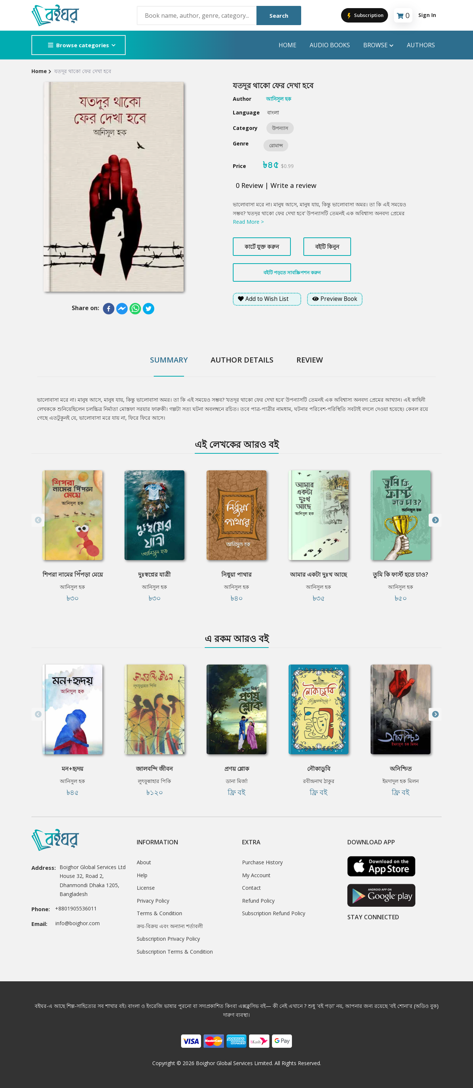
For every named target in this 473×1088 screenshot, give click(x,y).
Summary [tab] (169, 360)
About (144, 862)
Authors (421, 45)
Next (435, 520)
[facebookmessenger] (122, 309)
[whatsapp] (135, 309)
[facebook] (109, 309)
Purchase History (262, 862)
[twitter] (148, 309)
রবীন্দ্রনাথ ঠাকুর (318, 781)
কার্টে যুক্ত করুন (262, 246)
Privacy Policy (153, 900)
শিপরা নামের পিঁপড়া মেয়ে (72, 574)
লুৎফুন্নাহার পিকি (154, 781)
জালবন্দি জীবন (154, 769)
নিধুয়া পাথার (236, 574)
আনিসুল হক (72, 586)
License (146, 887)
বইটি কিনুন (327, 246)
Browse (378, 45)
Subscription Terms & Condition (175, 951)
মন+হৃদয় (72, 769)
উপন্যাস (280, 128)
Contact (251, 887)
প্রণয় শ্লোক (236, 769)
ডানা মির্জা (237, 781)
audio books (330, 45)
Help (142, 875)
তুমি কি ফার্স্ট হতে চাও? (400, 574)
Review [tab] (309, 360)
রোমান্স (276, 145)
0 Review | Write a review (276, 185)
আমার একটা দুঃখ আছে (318, 574)
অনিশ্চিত (401, 769)
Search (278, 15)
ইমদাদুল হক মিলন (400, 781)
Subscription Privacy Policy (168, 938)
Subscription (365, 16)
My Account (256, 875)
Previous (37, 520)
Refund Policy (258, 900)
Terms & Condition (159, 913)
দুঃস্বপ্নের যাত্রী (154, 574)
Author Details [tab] (242, 360)
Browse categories (78, 45)
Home (287, 45)
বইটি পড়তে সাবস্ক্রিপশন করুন (292, 272)
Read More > (248, 221)
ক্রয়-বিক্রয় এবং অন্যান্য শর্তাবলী (170, 926)
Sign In (427, 14)
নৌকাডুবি (318, 769)
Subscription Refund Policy (273, 913)
